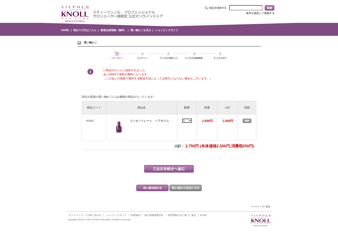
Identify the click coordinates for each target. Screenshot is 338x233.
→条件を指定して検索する (259, 13)
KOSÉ (203, 215)
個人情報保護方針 (153, 215)
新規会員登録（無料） (114, 30)
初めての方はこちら (85, 30)
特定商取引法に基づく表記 (182, 215)
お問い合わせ (94, 215)
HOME (65, 30)
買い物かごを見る (140, 30)
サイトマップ (76, 215)
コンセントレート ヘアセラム (149, 120)
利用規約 (135, 215)
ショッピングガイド (166, 30)
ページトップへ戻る (260, 206)
